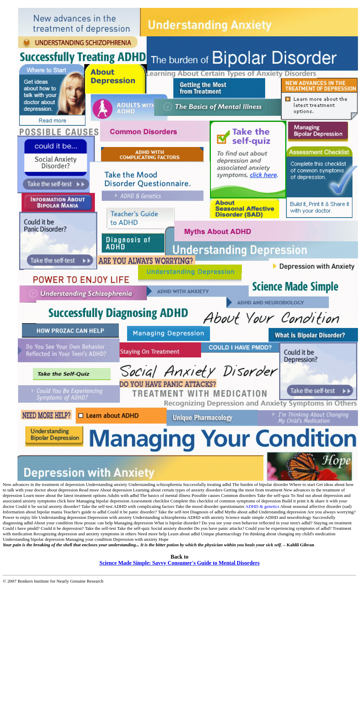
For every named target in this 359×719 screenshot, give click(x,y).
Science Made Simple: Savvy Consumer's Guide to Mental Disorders (179, 563)
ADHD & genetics (262, 506)
